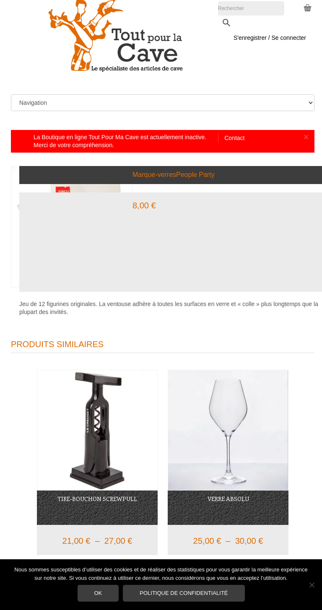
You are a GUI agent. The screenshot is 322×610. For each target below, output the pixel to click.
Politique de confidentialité (184, 593)
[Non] (311, 585)
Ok (98, 593)
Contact (234, 138)
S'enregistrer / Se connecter (270, 23)
